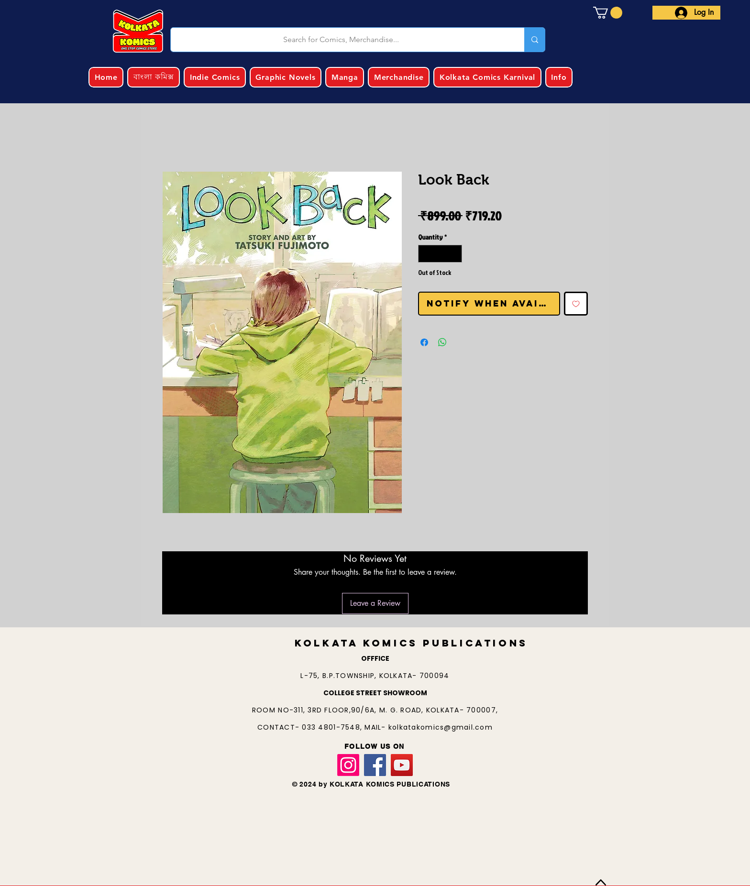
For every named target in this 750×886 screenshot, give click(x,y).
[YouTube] (402, 765)
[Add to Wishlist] (576, 304)
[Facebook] (375, 765)
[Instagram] (348, 765)
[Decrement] (425, 253)
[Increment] (455, 253)
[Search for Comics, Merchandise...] (341, 40)
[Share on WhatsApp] (442, 342)
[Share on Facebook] (424, 342)
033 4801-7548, (333, 727)
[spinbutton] (440, 253)
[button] (607, 13)
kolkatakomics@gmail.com (440, 727)
